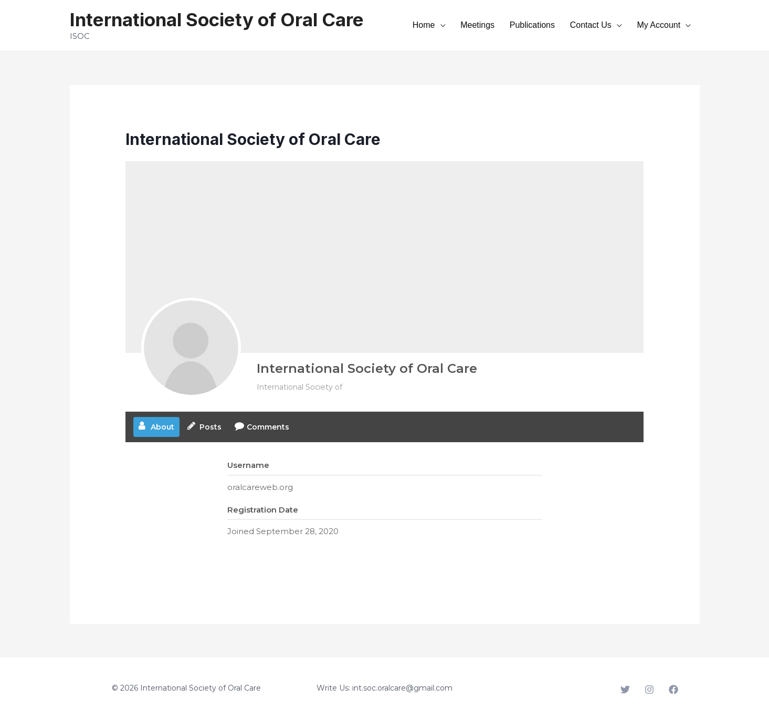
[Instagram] (649, 689)
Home (477, 24)
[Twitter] (625, 689)
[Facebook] (673, 689)
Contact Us (608, 24)
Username (248, 465)
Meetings (519, 24)
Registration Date (262, 510)
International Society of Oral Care (217, 19)
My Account (665, 24)
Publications (561, 24)
